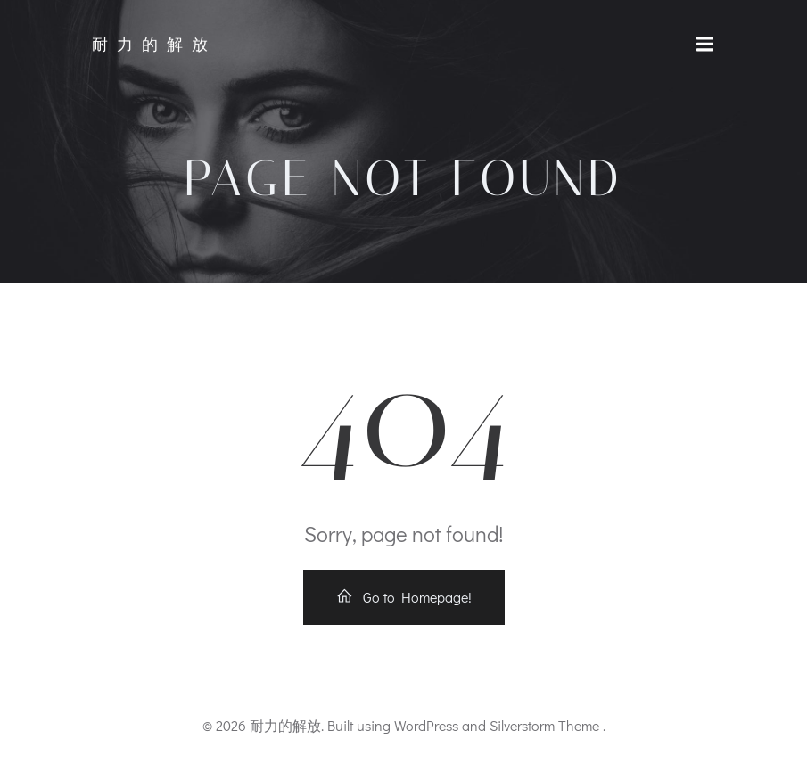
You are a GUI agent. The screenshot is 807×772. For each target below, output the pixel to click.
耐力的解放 (154, 44)
